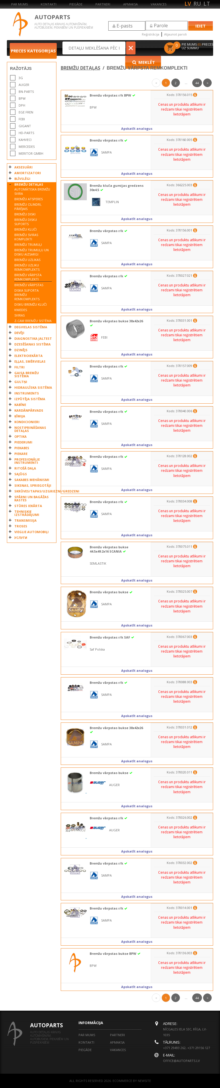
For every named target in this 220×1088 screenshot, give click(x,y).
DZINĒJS (21, 350)
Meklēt (148, 48)
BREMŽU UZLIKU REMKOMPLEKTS (27, 267)
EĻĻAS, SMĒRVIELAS (30, 361)
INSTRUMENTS (26, 393)
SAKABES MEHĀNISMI (31, 480)
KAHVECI (25, 140)
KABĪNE (20, 404)
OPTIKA (20, 436)
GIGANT (25, 126)
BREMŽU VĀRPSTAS (28, 285)
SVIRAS (19, 315)
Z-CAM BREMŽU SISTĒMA (33, 321)
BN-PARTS (26, 91)
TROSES (20, 526)
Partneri (102, 4)
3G (21, 78)
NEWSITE (144, 1081)
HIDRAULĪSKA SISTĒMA (33, 387)
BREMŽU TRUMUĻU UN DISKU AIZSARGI (31, 252)
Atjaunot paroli (175, 34)
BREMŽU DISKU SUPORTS (25, 221)
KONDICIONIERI (27, 422)
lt (206, 3)
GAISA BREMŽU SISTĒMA (26, 374)
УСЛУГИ (20, 537)
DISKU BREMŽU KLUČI (30, 304)
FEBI (22, 119)
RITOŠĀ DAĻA (25, 468)
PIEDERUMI (23, 442)
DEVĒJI (19, 333)
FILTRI (19, 367)
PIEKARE (21, 453)
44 (197, 83)
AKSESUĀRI (23, 167)
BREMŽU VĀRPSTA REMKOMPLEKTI (28, 277)
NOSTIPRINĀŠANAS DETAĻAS (30, 429)
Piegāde (75, 4)
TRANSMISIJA (25, 520)
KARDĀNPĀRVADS (28, 410)
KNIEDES (20, 310)
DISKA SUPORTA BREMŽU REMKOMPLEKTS (27, 294)
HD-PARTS (26, 133)
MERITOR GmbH (31, 153)
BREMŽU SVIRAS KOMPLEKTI (26, 237)
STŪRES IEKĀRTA (28, 506)
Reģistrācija (150, 34)
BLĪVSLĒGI (22, 178)
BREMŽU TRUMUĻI (28, 244)
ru (197, 3)
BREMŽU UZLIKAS (27, 260)
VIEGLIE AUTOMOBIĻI (31, 532)
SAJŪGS (20, 474)
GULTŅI (20, 382)
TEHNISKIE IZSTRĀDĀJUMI (26, 513)
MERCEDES (27, 146)
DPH (22, 105)
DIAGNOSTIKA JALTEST (33, 338)
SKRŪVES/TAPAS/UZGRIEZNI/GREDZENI (33, 491)
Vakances (158, 4)
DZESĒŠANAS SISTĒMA (32, 344)
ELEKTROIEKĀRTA (28, 355)
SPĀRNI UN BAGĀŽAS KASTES (31, 498)
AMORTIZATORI (27, 173)
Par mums (19, 4)
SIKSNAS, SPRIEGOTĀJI (32, 485)
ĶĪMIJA (19, 416)
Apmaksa (130, 4)
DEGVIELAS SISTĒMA (30, 327)
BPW (22, 98)
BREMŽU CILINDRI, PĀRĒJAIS (28, 206)
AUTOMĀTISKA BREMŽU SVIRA (32, 191)
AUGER (24, 85)
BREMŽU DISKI (25, 214)
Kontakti (48, 4)
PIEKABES (21, 448)
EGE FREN (26, 112)
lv (187, 3)
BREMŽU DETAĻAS (28, 184)
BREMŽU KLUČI (25, 229)
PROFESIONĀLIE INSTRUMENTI (27, 461)
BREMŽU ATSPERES (28, 199)
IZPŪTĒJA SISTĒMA (29, 399)
